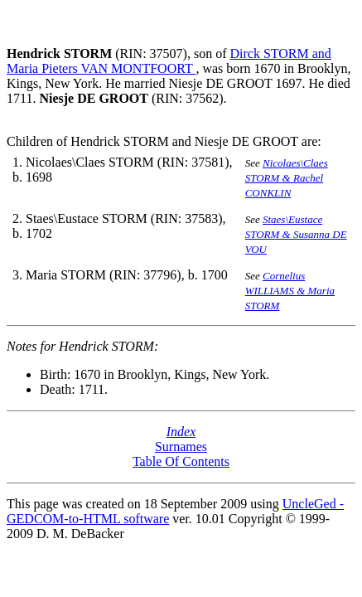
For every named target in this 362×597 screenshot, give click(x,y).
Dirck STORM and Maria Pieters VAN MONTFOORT (169, 60)
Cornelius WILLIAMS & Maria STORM (290, 290)
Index (181, 432)
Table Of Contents (181, 461)
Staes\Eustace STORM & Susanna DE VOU (296, 234)
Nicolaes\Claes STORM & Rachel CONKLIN (286, 178)
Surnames (181, 446)
